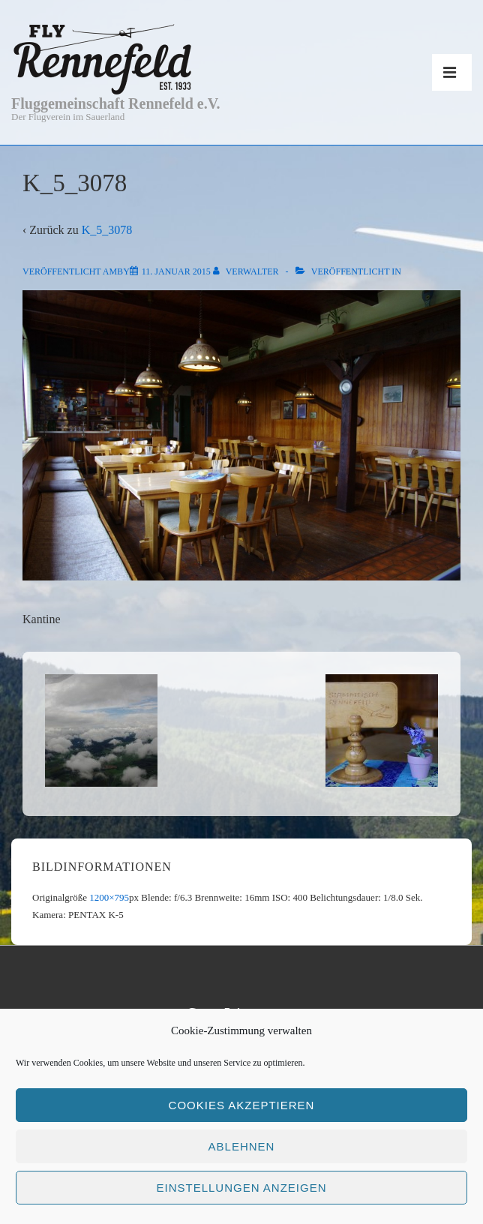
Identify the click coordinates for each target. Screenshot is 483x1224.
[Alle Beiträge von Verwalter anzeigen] (247, 271)
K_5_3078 (107, 230)
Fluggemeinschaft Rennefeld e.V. (115, 103)
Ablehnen (241, 1146)
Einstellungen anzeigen (241, 1187)
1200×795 (109, 897)
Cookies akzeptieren (242, 1105)
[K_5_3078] (176, 271)
